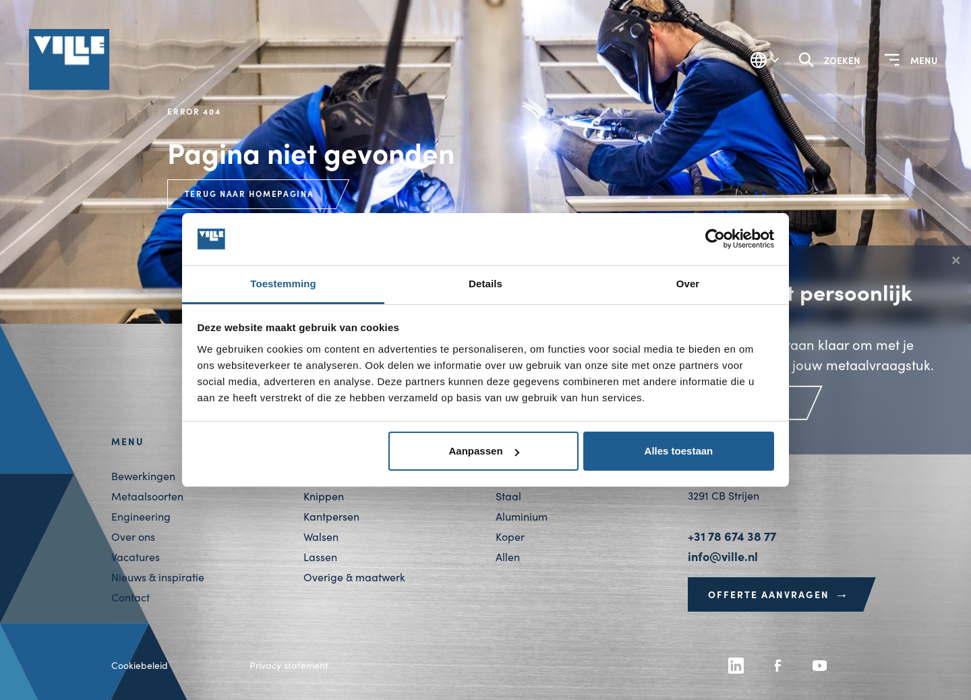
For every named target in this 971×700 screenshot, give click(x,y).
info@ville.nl (723, 556)
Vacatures (135, 557)
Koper (510, 536)
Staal (508, 496)
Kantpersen (331, 516)
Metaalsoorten (147, 496)
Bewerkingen (143, 476)
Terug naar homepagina (249, 193)
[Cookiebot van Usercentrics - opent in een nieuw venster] (715, 239)
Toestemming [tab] (283, 283)
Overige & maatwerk (354, 577)
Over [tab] (688, 283)
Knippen (323, 496)
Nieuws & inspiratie (157, 577)
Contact (130, 597)
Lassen (320, 557)
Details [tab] (485, 283)
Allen (508, 557)
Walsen (321, 536)
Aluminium (522, 516)
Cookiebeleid (139, 665)
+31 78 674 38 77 (732, 535)
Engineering (141, 516)
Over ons (133, 536)
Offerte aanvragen (779, 594)
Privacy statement (288, 665)
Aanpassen (484, 451)
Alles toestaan (679, 451)
